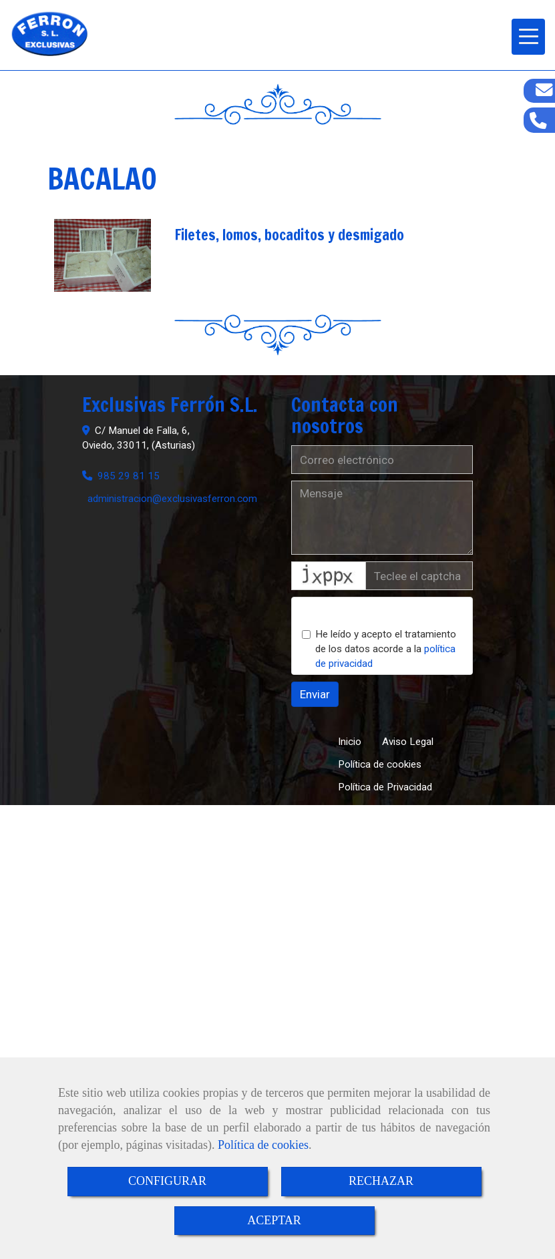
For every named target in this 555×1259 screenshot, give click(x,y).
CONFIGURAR (167, 1181)
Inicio (349, 742)
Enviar (315, 694)
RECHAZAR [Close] (381, 1181)
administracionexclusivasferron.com (172, 499)
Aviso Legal (407, 742)
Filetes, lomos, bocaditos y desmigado (289, 234)
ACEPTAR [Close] (274, 1220)
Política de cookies (263, 1145)
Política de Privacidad (385, 787)
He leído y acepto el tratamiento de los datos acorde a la (379, 649)
